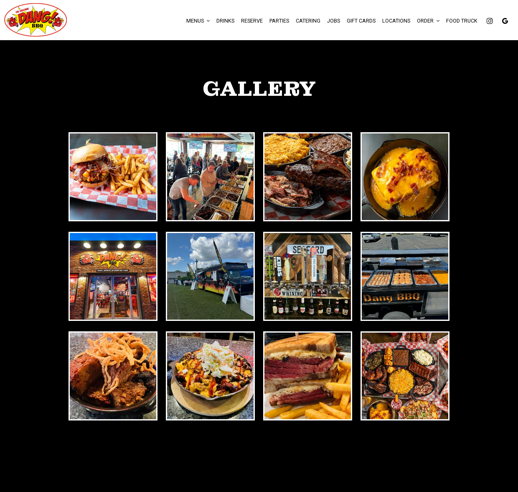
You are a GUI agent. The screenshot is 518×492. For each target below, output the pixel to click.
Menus (198, 21)
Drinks (225, 21)
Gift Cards (361, 21)
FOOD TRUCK (461, 21)
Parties (279, 21)
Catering (308, 21)
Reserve (252, 21)
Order (428, 21)
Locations (396, 21)
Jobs (333, 21)
